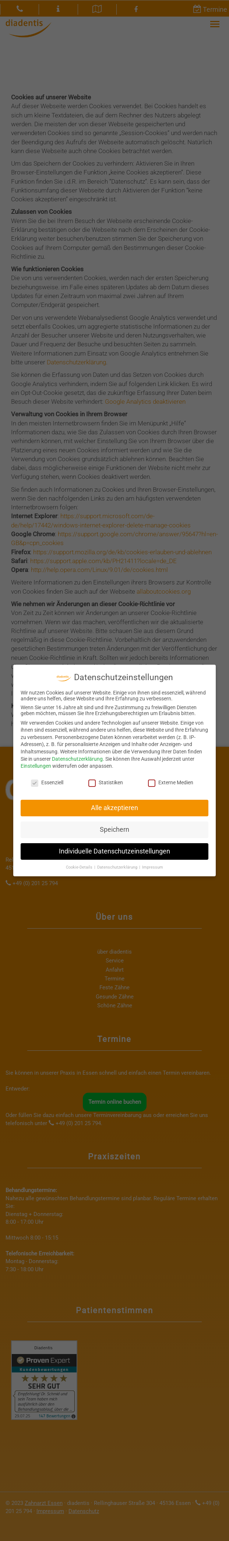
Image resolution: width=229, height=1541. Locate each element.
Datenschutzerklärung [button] (117, 867)
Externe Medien (170, 782)
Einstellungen (36, 766)
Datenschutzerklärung (77, 759)
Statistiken (105, 782)
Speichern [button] (114, 829)
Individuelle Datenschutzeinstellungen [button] (114, 851)
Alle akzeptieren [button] (114, 808)
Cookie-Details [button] (80, 867)
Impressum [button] (152, 867)
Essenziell (47, 782)
